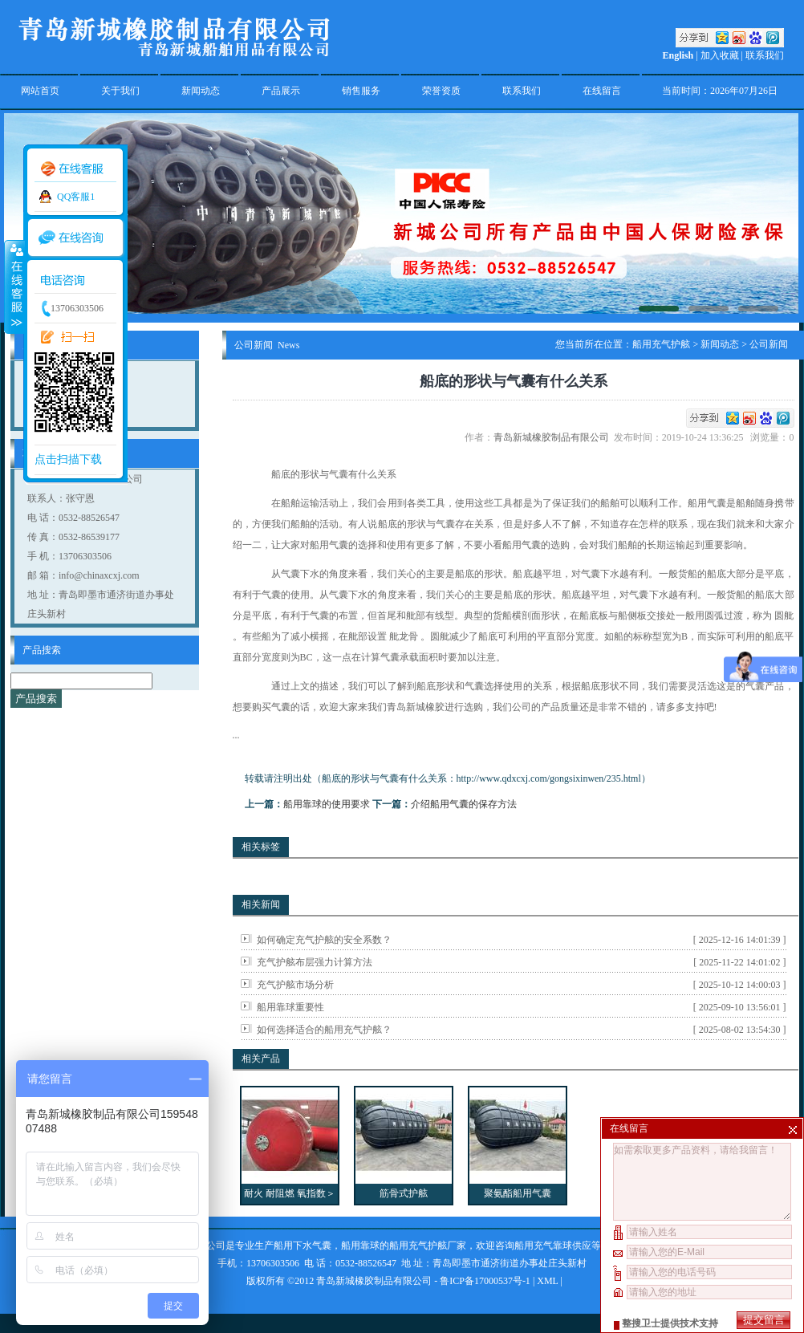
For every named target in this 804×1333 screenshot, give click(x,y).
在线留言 (602, 90)
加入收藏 (719, 55)
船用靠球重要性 (290, 1007)
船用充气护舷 (661, 344)
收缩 (13, 286)
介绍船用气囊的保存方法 (464, 804)
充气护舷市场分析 (295, 984)
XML (547, 1280)
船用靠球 (360, 1245)
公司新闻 (768, 344)
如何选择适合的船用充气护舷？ (324, 1029)
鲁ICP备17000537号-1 (485, 1280)
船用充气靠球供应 (552, 1245)
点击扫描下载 (68, 459)
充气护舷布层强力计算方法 (314, 962)
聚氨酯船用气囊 (517, 1193)
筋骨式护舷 (404, 1193)
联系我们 (764, 55)
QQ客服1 (76, 196)
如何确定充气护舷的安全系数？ (324, 939)
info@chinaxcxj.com (99, 575)
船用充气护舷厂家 (427, 1245)
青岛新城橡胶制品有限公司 (553, 437)
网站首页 (40, 90)
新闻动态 (200, 90)
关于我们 (120, 90)
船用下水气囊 (302, 1245)
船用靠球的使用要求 (326, 804)
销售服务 (361, 90)
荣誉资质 (441, 90)
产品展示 (281, 90)
